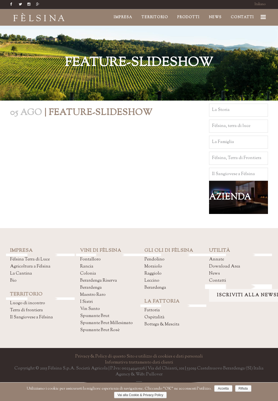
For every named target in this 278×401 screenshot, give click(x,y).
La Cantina (21, 274)
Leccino (151, 281)
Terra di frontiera (26, 310)
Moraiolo (153, 266)
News (214, 274)
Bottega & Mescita (161, 324)
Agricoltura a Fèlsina (30, 266)
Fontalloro (90, 259)
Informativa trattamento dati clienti (139, 362)
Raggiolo (153, 274)
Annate (216, 259)
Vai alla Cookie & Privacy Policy (140, 395)
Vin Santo (90, 309)
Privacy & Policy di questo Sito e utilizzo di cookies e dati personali (139, 356)
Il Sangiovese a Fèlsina (31, 317)
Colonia (88, 274)
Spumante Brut (94, 316)
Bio (13, 281)
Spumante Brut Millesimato (106, 323)
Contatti (217, 281)
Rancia (86, 266)
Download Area (224, 266)
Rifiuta (243, 388)
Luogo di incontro (27, 303)
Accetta (223, 388)
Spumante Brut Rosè (99, 330)
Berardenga (91, 288)
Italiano (260, 4)
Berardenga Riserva (98, 281)
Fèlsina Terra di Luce (30, 259)
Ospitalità (154, 317)
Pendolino (154, 259)
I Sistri (86, 302)
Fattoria (152, 310)
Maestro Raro (93, 295)
